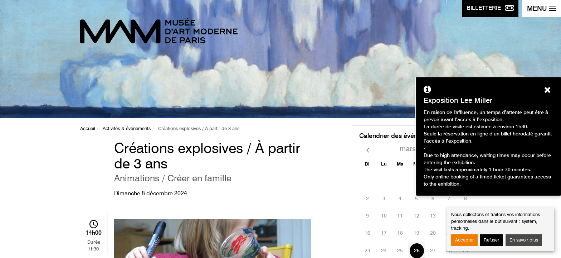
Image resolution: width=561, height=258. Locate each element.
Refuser (491, 240)
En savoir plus (523, 240)
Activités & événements (127, 128)
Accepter (464, 240)
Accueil (87, 128)
